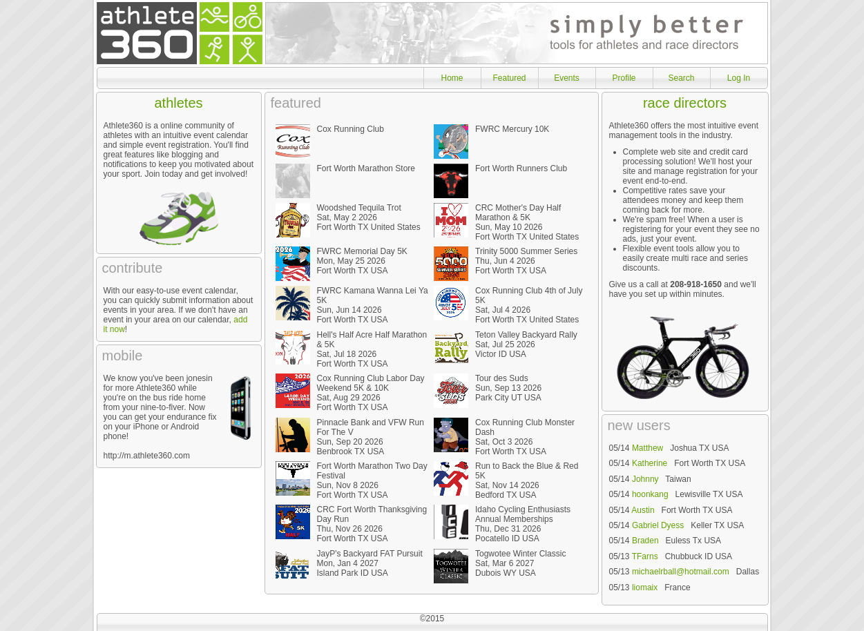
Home (452, 78)
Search (681, 78)
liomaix (644, 587)
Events (566, 78)
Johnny (645, 479)
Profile (623, 78)
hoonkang (650, 494)
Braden (645, 540)
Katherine (649, 463)
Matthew (647, 448)
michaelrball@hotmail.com (680, 571)
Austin (642, 510)
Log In (738, 78)
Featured (509, 78)
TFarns (645, 556)
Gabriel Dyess (658, 525)
